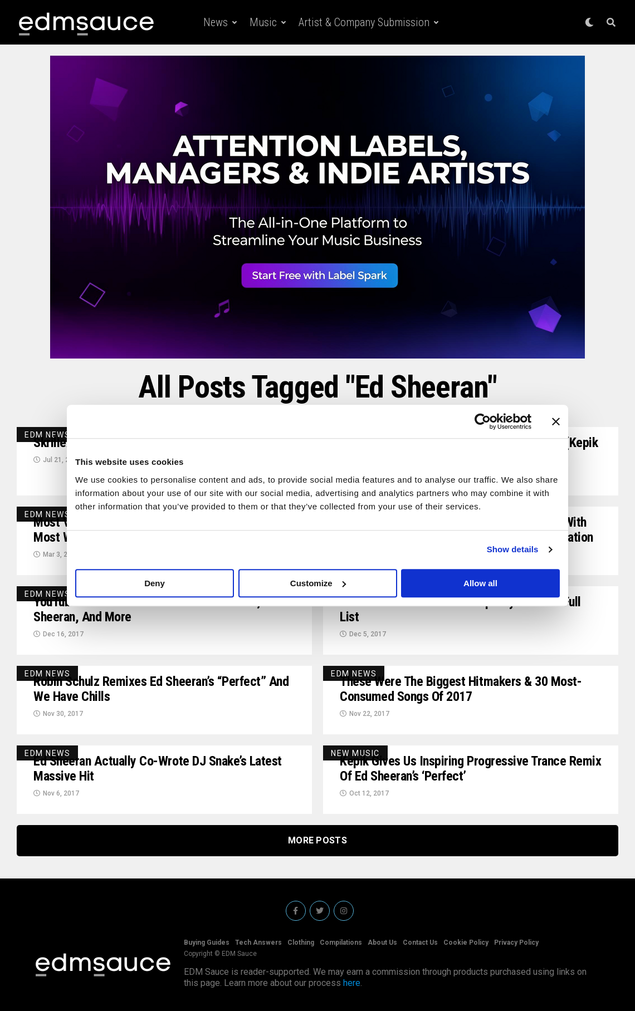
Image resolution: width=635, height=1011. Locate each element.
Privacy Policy (516, 942)
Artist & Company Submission (364, 22)
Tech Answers (258, 942)
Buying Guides (206, 942)
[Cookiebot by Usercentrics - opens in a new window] (482, 421)
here (351, 983)
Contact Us (420, 942)
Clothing (300, 942)
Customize (318, 583)
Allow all (480, 583)
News (215, 22)
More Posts (317, 840)
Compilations (341, 942)
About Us (382, 942)
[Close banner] (556, 421)
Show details (513, 549)
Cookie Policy (466, 942)
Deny (154, 583)
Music (263, 22)
